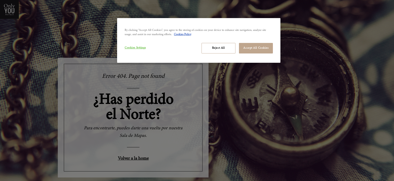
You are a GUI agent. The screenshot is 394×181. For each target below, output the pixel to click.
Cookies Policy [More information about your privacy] (182, 34)
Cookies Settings (135, 47)
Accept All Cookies (255, 48)
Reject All (218, 48)
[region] (198, 40)
